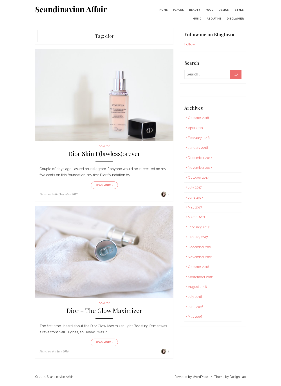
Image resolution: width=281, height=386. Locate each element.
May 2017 (195, 207)
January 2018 (198, 148)
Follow (189, 44)
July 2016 (195, 297)
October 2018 (198, 118)
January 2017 (198, 237)
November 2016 (200, 257)
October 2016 (198, 267)
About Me (214, 18)
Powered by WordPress (192, 377)
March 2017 (196, 217)
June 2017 (195, 197)
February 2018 (199, 138)
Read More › (104, 185)
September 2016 (200, 277)
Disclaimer (235, 18)
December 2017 (200, 158)
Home (163, 9)
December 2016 (200, 247)
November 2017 (200, 168)
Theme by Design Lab (230, 377)
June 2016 (196, 307)
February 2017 (198, 227)
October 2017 (198, 178)
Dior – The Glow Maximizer (104, 310)
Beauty (194, 9)
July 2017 (195, 187)
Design (224, 9)
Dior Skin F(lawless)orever (104, 154)
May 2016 (195, 317)
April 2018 (195, 128)
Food (209, 9)
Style (239, 9)
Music (197, 18)
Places (178, 9)
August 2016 (197, 287)
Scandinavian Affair (71, 9)
